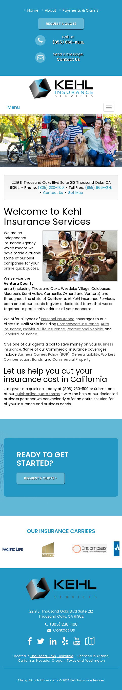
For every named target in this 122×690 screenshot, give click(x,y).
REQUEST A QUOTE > (40, 478)
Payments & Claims (80, 10)
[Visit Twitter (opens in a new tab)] (40, 641)
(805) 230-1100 (51, 187)
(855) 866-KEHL (68, 42)
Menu (14, 107)
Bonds (37, 359)
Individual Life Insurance (44, 329)
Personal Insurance (57, 318)
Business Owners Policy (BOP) (44, 354)
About (50, 10)
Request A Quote (61, 24)
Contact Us (68, 59)
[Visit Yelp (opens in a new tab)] (65, 641)
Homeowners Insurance (78, 324)
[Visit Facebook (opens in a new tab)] (29, 641)
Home (32, 10)
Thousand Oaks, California (51, 656)
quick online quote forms (37, 393)
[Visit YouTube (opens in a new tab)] (77, 641)
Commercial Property (71, 359)
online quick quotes (21, 268)
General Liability (85, 354)
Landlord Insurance (20, 334)
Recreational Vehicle (85, 329)
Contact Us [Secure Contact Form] (53, 192)
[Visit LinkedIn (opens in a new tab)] (53, 641)
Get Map (75, 192)
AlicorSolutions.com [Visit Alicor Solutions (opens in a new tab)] (42, 680)
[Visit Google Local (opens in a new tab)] (90, 641)
